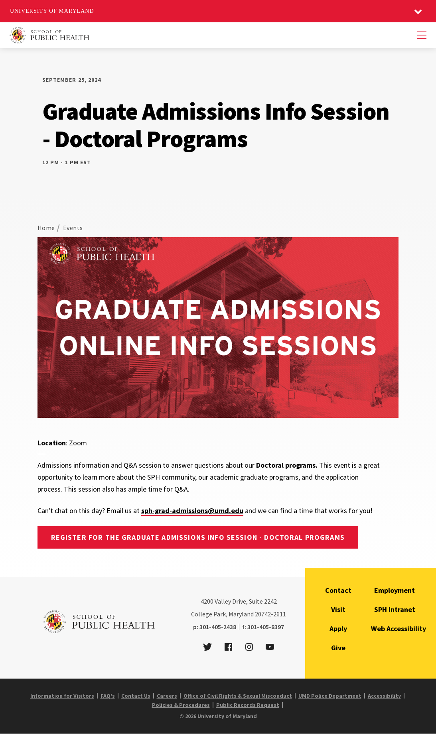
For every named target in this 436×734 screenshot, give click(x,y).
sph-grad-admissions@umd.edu (192, 510)
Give (338, 647)
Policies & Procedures (181, 704)
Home (46, 228)
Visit (338, 609)
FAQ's (108, 695)
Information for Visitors (62, 695)
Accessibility (384, 695)
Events (73, 228)
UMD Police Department (329, 695)
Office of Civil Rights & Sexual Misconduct (237, 695)
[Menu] (421, 35)
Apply (338, 628)
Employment (394, 590)
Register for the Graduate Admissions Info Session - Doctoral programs (198, 537)
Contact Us (135, 695)
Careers (167, 695)
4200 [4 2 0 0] (207, 601)
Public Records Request (247, 704)
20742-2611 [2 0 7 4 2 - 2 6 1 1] (270, 614)
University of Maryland (52, 11)
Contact (338, 590)
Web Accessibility (398, 628)
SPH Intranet (394, 609)
